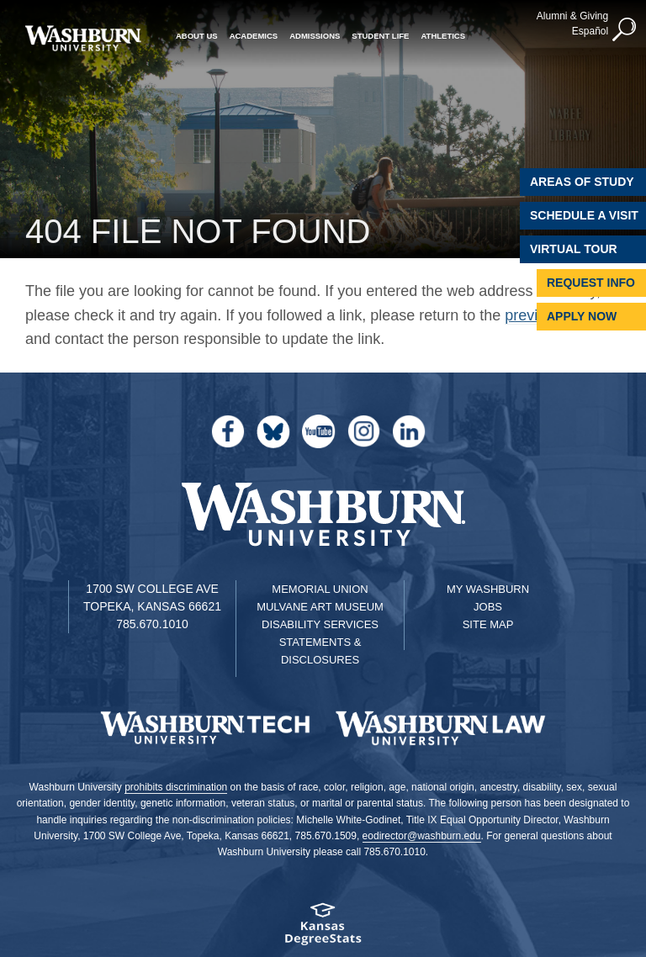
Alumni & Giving (572, 16)
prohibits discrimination (175, 787)
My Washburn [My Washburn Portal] (488, 589)
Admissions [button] (314, 35)
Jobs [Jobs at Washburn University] (488, 606)
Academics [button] (254, 35)
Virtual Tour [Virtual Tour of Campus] (573, 249)
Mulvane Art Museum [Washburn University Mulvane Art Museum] (320, 606)
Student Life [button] (380, 35)
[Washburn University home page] (83, 38)
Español (590, 31)
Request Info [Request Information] (591, 282)
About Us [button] (197, 35)
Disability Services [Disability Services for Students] (320, 624)
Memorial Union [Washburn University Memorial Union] (320, 589)
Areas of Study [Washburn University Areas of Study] (582, 181)
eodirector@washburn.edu (422, 836)
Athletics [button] (443, 35)
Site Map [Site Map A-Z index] (488, 624)
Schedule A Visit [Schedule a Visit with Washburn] (584, 215)
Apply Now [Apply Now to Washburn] (582, 316)
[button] (625, 30)
